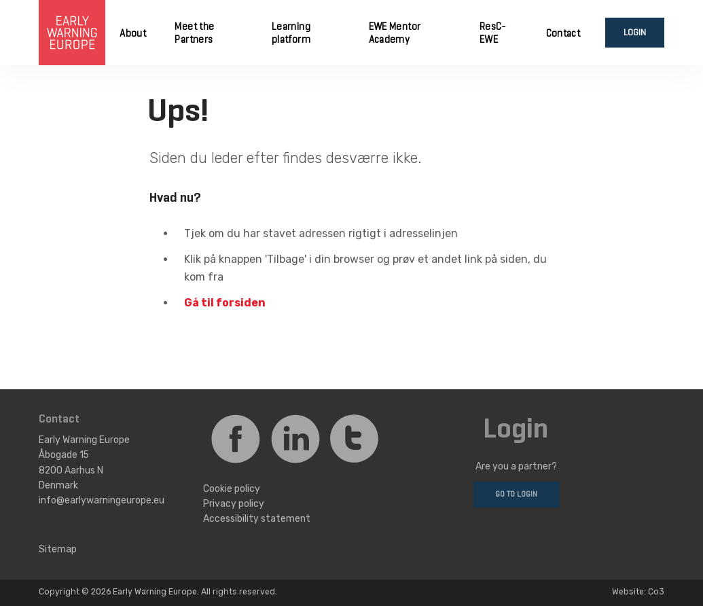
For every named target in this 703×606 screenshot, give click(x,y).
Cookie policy (231, 488)
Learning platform (291, 33)
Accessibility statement (256, 518)
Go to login (516, 495)
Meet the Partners (194, 33)
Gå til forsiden (225, 302)
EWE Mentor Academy (395, 33)
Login (635, 33)
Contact (563, 34)
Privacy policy (233, 503)
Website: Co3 (638, 591)
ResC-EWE (493, 33)
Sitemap (58, 548)
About (133, 34)
